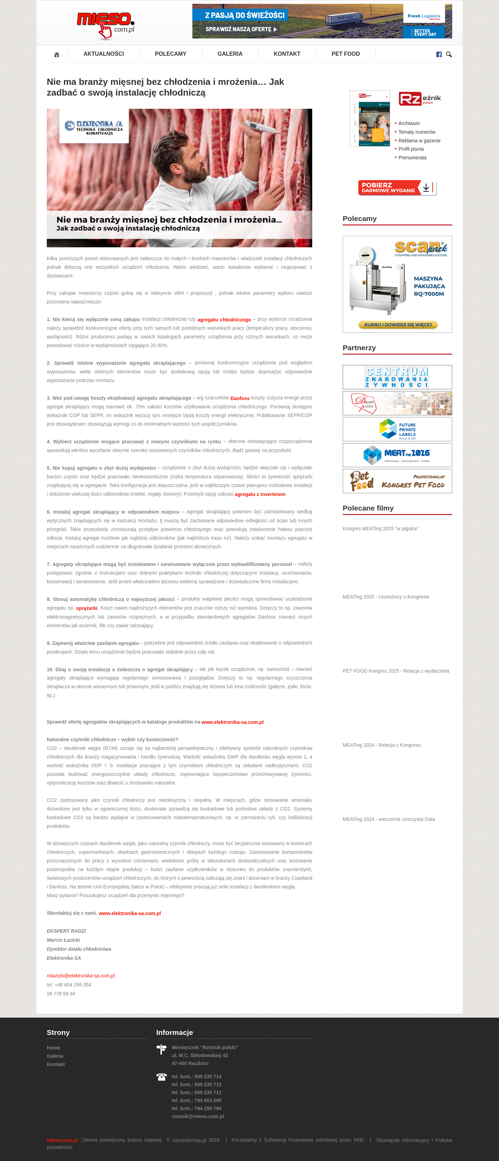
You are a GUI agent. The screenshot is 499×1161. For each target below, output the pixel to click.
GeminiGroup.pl (189, 1140)
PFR (359, 1140)
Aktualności (104, 54)
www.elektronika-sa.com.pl (233, 722)
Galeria (230, 54)
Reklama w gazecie (419, 140)
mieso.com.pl (62, 1140)
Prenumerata (413, 157)
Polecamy (170, 54)
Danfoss (240, 398)
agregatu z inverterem (260, 494)
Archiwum (409, 123)
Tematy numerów (417, 132)
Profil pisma (411, 149)
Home (53, 1048)
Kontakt (287, 54)
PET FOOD (346, 54)
